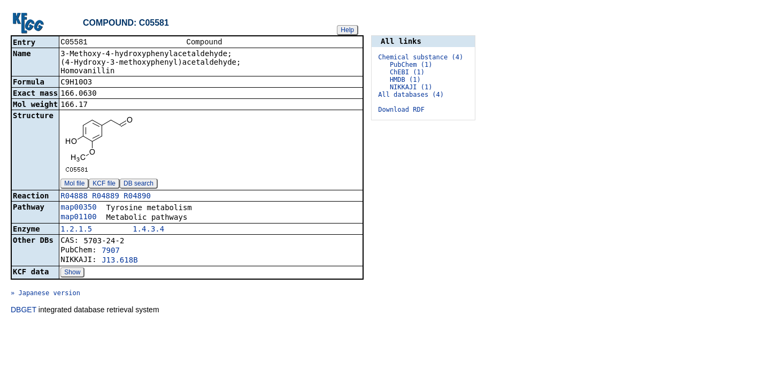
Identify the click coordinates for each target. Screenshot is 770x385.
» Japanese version (45, 294)
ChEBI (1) (407, 72)
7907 (111, 251)
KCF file (104, 184)
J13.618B (119, 261)
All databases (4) (411, 94)
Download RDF (401, 109)
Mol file (74, 184)
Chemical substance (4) (420, 57)
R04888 (74, 196)
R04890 (137, 196)
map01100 (78, 217)
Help (347, 30)
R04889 (105, 196)
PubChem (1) (411, 64)
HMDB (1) (405, 79)
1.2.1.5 (76, 230)
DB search (138, 184)
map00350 (78, 208)
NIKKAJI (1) (411, 87)
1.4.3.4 (148, 230)
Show (72, 273)
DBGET (23, 310)
